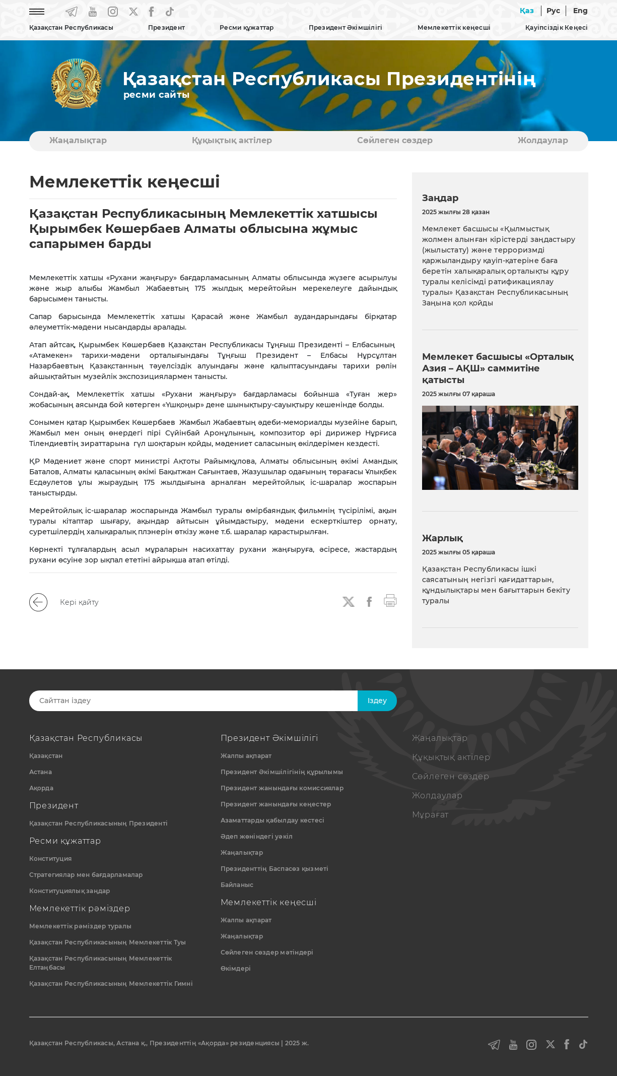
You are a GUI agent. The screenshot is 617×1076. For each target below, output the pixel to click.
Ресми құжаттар (246, 27)
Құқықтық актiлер (232, 140)
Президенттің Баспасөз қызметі (275, 868)
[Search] (201, 700)
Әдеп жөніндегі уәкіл (257, 836)
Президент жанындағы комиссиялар (282, 788)
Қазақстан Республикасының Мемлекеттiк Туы (107, 942)
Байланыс (237, 885)
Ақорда (41, 788)
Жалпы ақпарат (246, 755)
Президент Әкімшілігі (346, 27)
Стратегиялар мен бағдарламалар (86, 874)
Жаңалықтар (78, 140)
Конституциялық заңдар (69, 891)
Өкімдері (236, 968)
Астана (40, 772)
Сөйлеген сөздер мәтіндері (267, 952)
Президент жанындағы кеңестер (276, 804)
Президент (166, 27)
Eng (580, 10)
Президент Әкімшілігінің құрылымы (282, 772)
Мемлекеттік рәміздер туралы (80, 926)
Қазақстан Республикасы (71, 27)
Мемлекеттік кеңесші (454, 27)
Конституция (50, 858)
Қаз (527, 10)
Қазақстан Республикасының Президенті (98, 823)
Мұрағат (430, 814)
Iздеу (377, 700)
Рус (553, 10)
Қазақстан (46, 755)
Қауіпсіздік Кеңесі (556, 27)
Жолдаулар (543, 140)
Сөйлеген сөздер (395, 140)
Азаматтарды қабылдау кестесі (273, 820)
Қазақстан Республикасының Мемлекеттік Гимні (111, 983)
